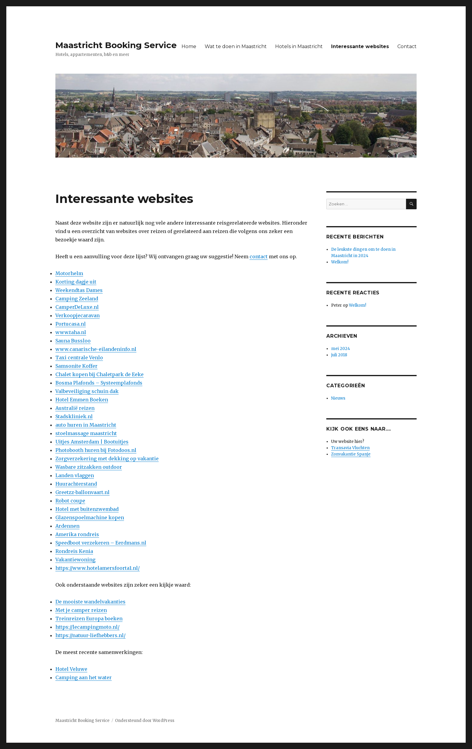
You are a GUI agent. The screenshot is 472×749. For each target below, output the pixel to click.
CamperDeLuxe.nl (77, 307)
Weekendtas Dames (79, 290)
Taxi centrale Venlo (79, 358)
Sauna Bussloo (73, 341)
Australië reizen (75, 408)
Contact (407, 46)
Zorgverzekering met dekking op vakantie (107, 459)
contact (259, 256)
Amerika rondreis (77, 534)
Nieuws (338, 398)
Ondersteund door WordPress (144, 720)
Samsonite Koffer (76, 366)
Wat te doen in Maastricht (236, 46)
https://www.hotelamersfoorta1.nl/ (97, 568)
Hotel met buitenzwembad (87, 509)
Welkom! (339, 262)
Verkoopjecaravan (77, 315)
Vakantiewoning (75, 560)
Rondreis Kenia (74, 551)
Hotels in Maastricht (299, 46)
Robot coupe (70, 501)
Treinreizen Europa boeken (89, 618)
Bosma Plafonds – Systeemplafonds (98, 383)
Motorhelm (69, 273)
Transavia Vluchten (350, 447)
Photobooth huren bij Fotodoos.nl (95, 450)
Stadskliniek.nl (74, 416)
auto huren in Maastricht (85, 425)
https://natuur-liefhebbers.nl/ (90, 635)
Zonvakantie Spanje (351, 454)
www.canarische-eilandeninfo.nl (95, 349)
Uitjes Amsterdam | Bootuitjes (92, 442)
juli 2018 (339, 355)
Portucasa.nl (70, 324)
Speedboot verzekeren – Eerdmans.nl (100, 543)
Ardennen (67, 526)
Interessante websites (360, 46)
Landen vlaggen (74, 475)
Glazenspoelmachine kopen (89, 517)
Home (189, 46)
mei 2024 (340, 348)
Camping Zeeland (76, 299)
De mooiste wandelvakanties (90, 602)
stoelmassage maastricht (86, 433)
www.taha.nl (70, 332)
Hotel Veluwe (71, 669)
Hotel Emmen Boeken (81, 400)
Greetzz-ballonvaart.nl (82, 492)
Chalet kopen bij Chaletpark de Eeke (99, 374)
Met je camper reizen (81, 610)
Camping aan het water (83, 677)
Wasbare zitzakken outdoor (88, 467)
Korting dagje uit (75, 282)
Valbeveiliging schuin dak (87, 391)
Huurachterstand (76, 484)
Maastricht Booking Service (116, 45)
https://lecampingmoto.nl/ (87, 627)
